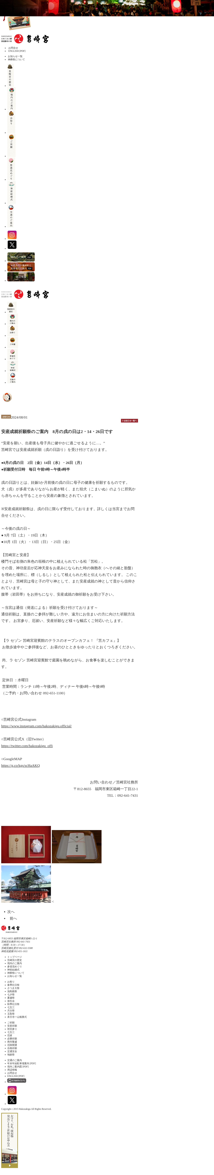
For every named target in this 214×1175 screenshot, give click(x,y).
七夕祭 (11, 994)
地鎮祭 (11, 1054)
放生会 (11, 1001)
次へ (12, 912)
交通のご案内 (14, 1060)
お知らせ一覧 (14, 56)
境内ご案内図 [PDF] (18, 1066)
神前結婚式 (13, 969)
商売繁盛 (12, 1041)
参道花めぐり (14, 966)
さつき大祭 (13, 988)
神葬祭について (16, 59)
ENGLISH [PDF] (16, 51)
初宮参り (12, 1029)
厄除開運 (12, 1045)
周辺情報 (12, 1070)
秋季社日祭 (13, 1004)
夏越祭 (11, 997)
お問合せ (13, 48)
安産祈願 (12, 1025)
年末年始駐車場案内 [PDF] (21, 1063)
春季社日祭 (13, 985)
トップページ (14, 957)
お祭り (11, 981)
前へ (12, 918)
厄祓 (9, 1035)
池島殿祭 (12, 991)
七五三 (11, 1007)
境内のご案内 (14, 963)
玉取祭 (11, 1013)
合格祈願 (12, 1048)
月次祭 (11, 1010)
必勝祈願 (12, 1038)
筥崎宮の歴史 (14, 960)
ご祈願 (11, 1022)
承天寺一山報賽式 (17, 1017)
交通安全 (12, 1051)
